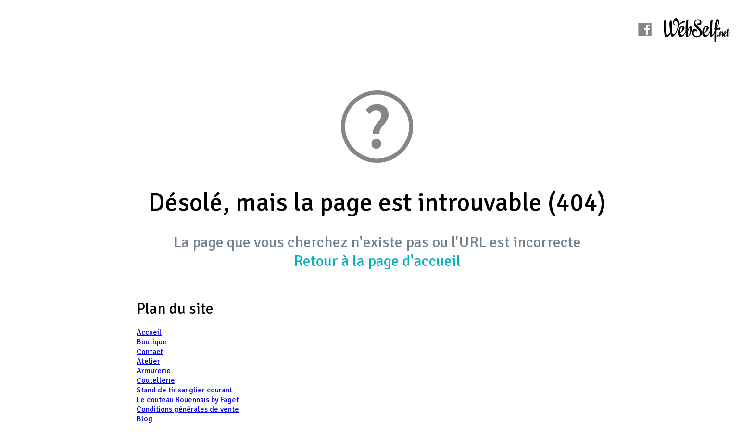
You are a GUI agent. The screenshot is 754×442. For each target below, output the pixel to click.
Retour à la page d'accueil (377, 261)
